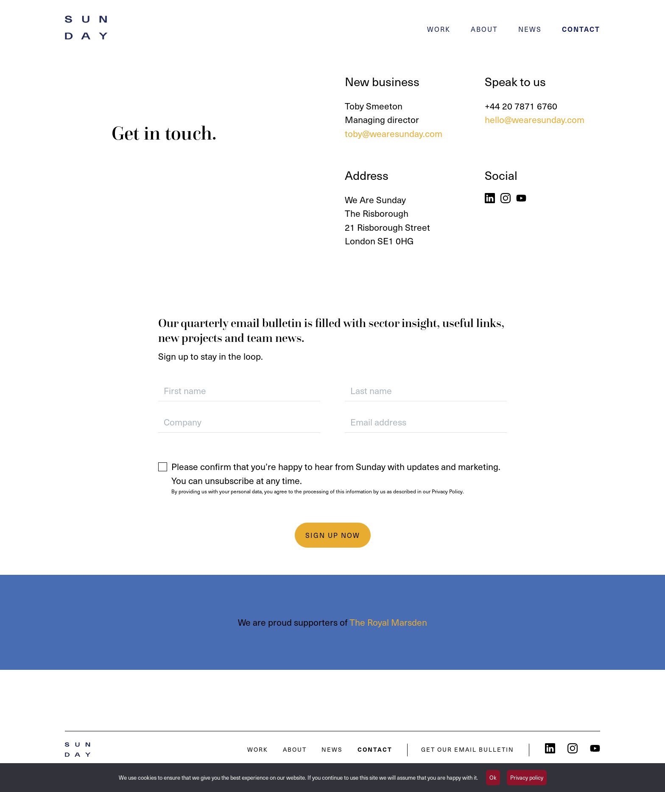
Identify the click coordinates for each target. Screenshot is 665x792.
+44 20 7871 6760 (521, 105)
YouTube (521, 198)
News (530, 29)
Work (438, 29)
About (484, 29)
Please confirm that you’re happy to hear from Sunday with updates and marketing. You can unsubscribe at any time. (335, 473)
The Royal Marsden (388, 622)
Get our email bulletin (467, 749)
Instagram (505, 198)
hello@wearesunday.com (534, 119)
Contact (581, 29)
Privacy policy (526, 777)
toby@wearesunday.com (393, 133)
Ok (493, 777)
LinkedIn (490, 198)
